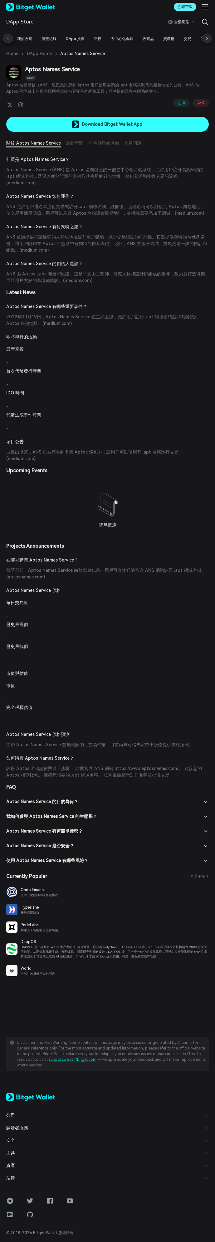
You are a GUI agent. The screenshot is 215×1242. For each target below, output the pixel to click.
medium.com (21, 182)
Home (12, 53)
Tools (31, 78)
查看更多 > (199, 876)
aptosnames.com (25, 576)
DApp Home (39, 53)
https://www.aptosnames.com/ (147, 768)
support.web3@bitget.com (72, 1059)
